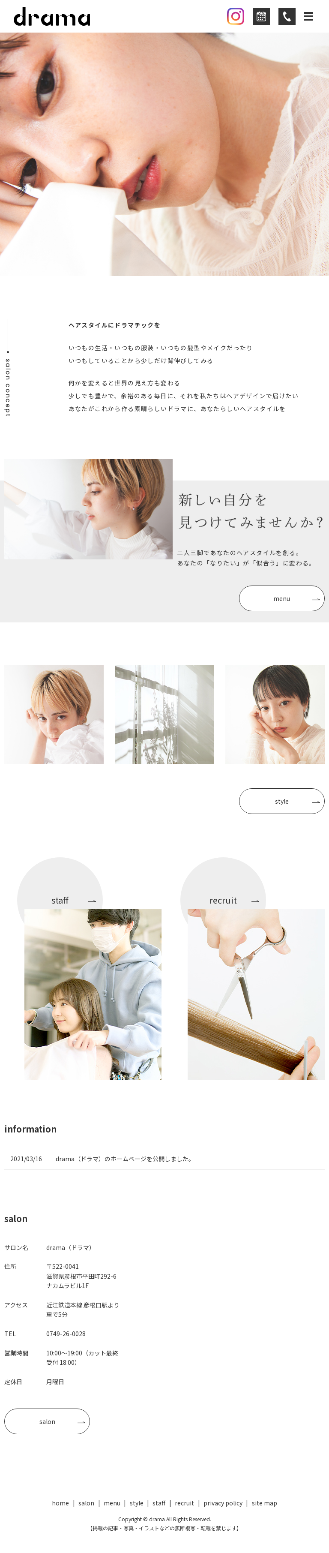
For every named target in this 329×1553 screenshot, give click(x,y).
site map (264, 1503)
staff (159, 1503)
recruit (184, 1503)
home (60, 1503)
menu (281, 598)
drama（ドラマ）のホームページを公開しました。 (125, 1158)
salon (47, 1421)
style (282, 801)
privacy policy (222, 1503)
